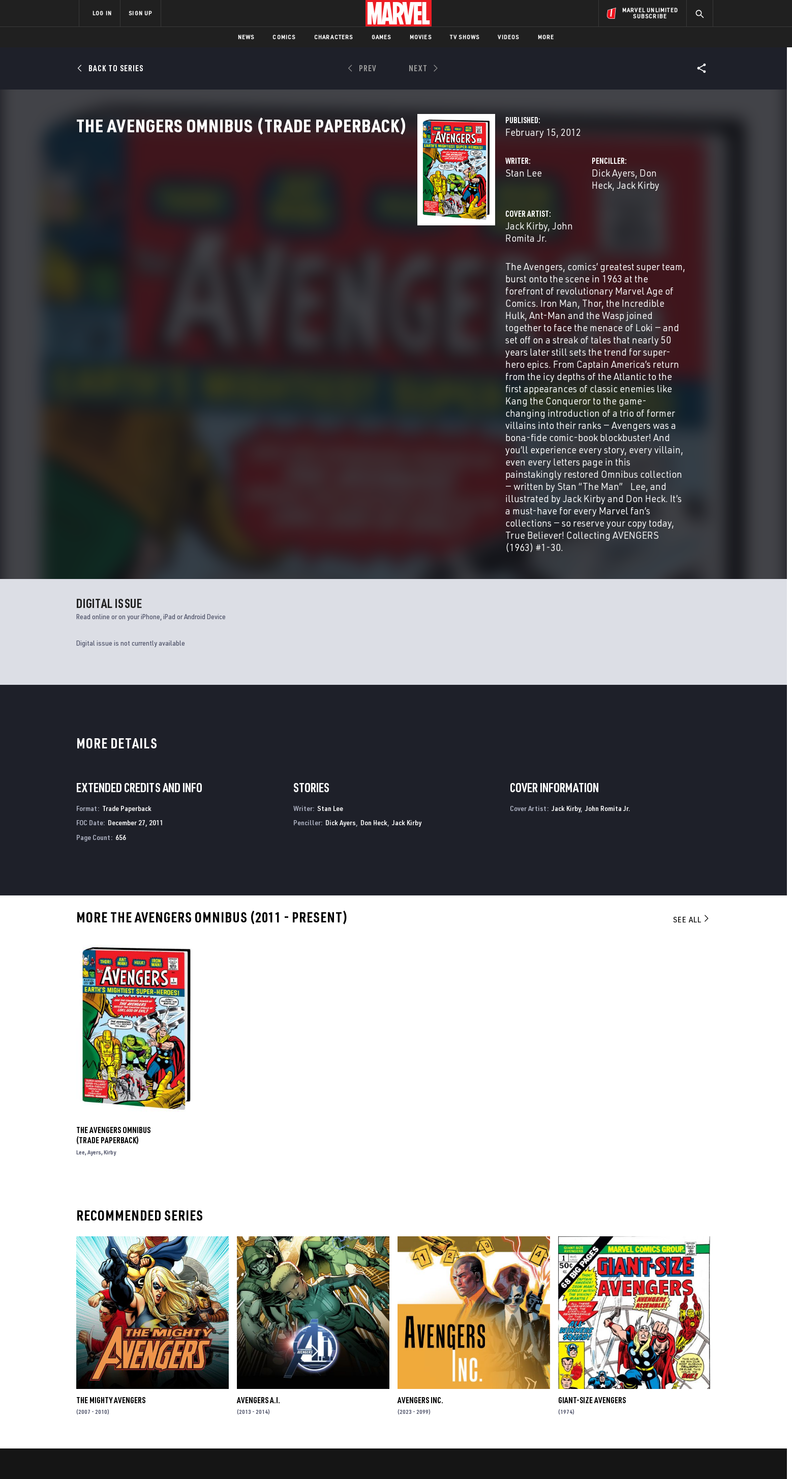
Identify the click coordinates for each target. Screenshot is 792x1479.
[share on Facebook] (592, 1369)
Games (381, 37)
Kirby (110, 1001)
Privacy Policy (203, 1455)
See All (692, 769)
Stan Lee (284, 217)
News (246, 37)
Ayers (94, 1001)
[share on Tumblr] (676, 1369)
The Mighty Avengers (110, 1249)
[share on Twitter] (620, 1369)
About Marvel (185, 1343)
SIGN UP (140, 13)
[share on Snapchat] (620, 1390)
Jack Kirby (585, 217)
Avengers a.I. (258, 1249)
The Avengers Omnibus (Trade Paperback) (113, 984)
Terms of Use (156, 1455)
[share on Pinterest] (648, 1390)
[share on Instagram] (648, 1369)
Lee (80, 1001)
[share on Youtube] (592, 1390)
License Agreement (507, 1455)
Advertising (279, 1343)
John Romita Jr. (345, 258)
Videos (508, 37)
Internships (182, 1387)
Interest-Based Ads (571, 1455)
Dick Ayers (493, 217)
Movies (421, 37)
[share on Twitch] (676, 1390)
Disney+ (271, 1358)
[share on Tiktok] (592, 1412)
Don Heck (540, 217)
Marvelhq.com (283, 1372)
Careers (175, 1372)
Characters (333, 37)
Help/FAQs (178, 1358)
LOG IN (102, 13)
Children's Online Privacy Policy (428, 1455)
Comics (283, 37)
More (546, 37)
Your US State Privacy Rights (271, 1455)
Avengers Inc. (420, 1249)
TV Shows (465, 37)
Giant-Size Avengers (592, 1249)
